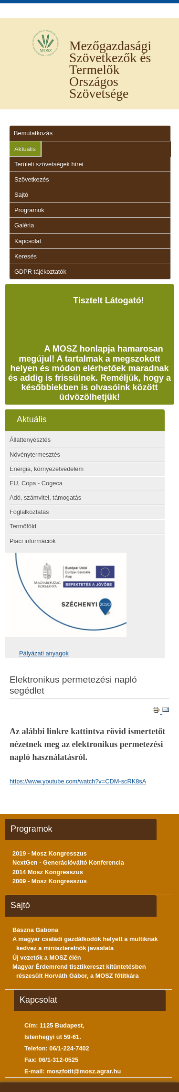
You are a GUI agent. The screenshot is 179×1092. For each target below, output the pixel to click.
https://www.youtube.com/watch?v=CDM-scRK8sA (78, 781)
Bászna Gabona (35, 929)
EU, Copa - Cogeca (36, 483)
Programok (29, 210)
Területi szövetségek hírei (48, 164)
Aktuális (25, 148)
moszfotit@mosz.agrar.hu (83, 1071)
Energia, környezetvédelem (47, 468)
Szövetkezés (31, 179)
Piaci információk (33, 541)
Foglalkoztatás (29, 511)
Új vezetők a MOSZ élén (46, 957)
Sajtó (21, 194)
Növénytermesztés (35, 454)
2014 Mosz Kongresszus (47, 872)
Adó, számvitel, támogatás (45, 497)
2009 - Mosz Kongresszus (49, 881)
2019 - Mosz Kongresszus (49, 853)
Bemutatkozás (33, 133)
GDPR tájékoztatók (40, 271)
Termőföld (23, 526)
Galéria (24, 225)
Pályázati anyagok (44, 653)
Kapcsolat (27, 241)
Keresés (25, 256)
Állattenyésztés (30, 439)
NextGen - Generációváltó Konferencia (68, 862)
